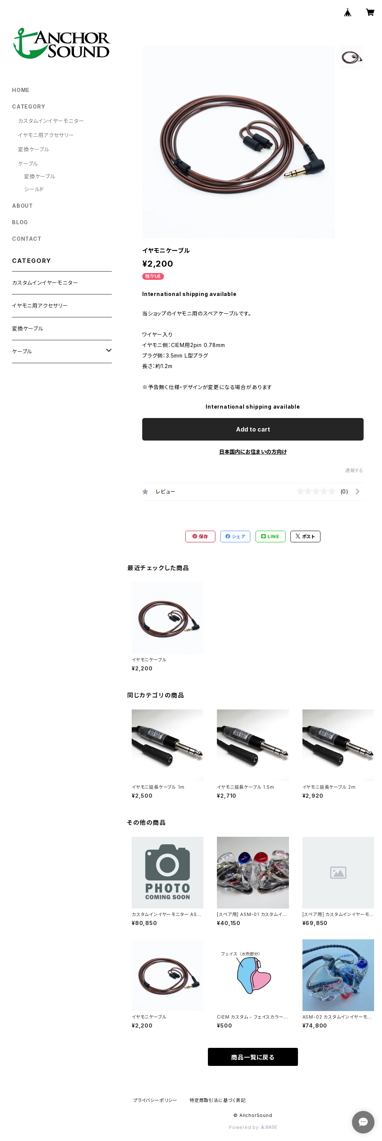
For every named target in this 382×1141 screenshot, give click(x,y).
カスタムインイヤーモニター (51, 121)
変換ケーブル (34, 149)
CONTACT (27, 238)
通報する (354, 470)
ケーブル (28, 163)
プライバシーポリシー (155, 1100)
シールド (34, 189)
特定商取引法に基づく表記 (217, 1100)
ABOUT (22, 205)
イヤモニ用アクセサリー (46, 135)
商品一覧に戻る (253, 1057)
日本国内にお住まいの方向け (253, 451)
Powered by (253, 1127)
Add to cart (253, 429)
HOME (21, 90)
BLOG (20, 222)
